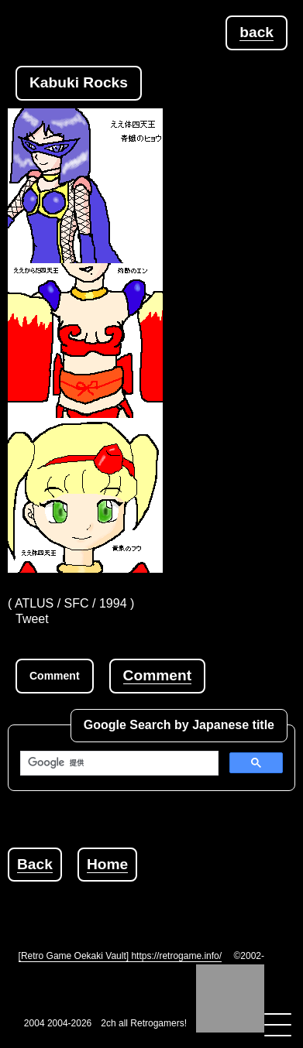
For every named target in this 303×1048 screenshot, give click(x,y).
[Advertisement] (155, 901)
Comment (157, 675)
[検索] (118, 763)
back (256, 32)
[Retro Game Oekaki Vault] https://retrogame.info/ (120, 955)
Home (107, 864)
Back (35, 864)
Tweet (32, 618)
